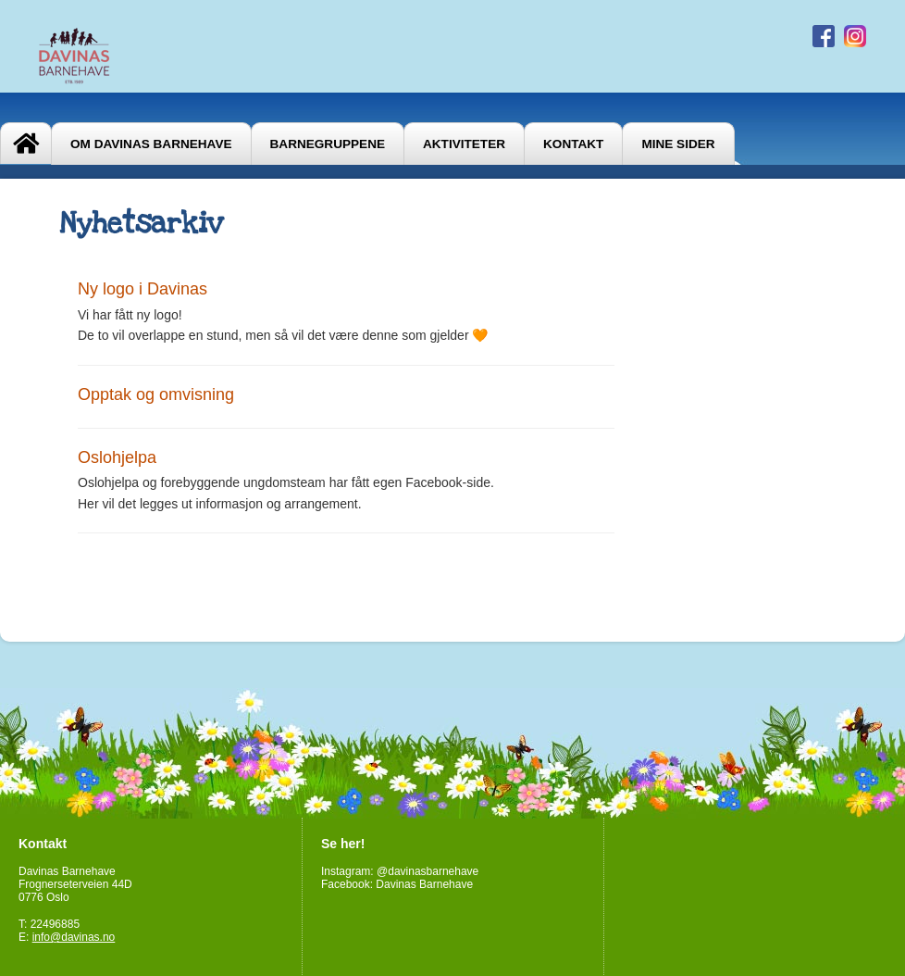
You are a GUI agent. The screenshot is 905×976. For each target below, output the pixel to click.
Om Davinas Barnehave (151, 144)
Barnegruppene (327, 144)
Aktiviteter (464, 144)
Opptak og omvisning (156, 394)
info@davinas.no (74, 937)
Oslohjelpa (117, 457)
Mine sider (677, 144)
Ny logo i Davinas (142, 289)
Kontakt (573, 144)
